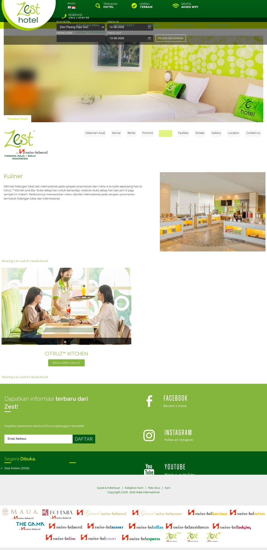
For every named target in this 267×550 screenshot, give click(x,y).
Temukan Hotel (18, 107)
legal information (135, 537)
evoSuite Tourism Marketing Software (119, 541)
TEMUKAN (110, 5)
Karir (169, 477)
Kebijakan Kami (134, 477)
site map (119, 537)
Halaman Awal (114, 121)
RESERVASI (234, 5)
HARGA (146, 5)
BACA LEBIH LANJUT (66, 351)
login (150, 537)
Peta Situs (155, 477)
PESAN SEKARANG (170, 38)
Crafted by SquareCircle (158, 541)
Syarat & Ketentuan (107, 477)
